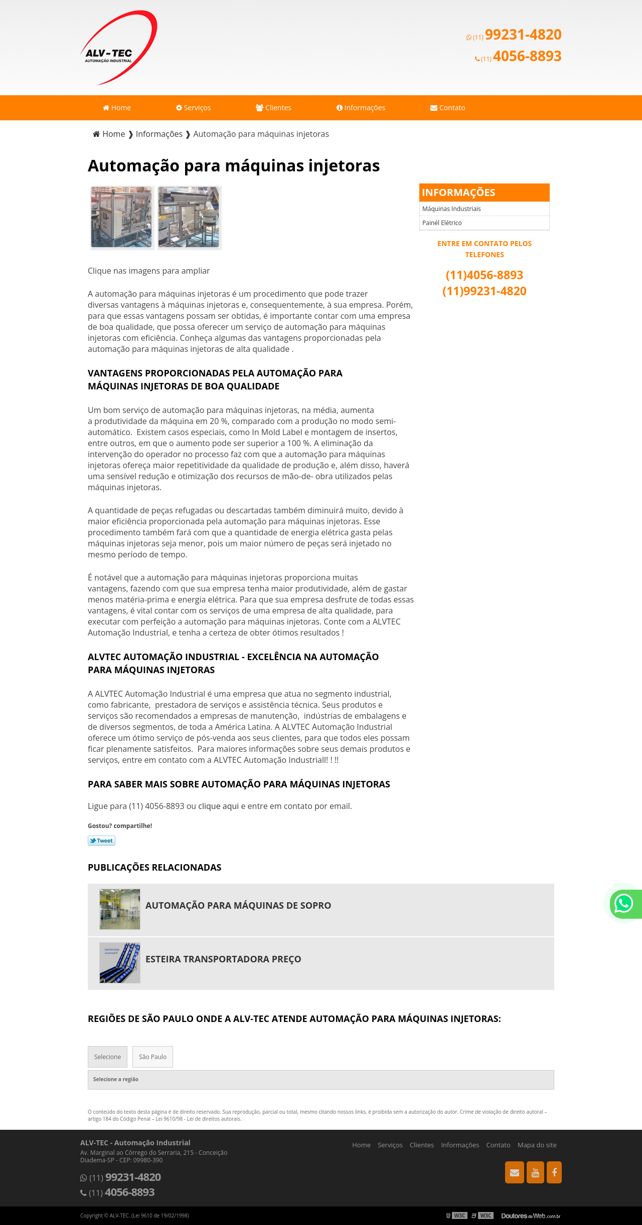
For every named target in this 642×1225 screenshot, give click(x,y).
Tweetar (101, 841)
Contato (447, 107)
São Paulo (153, 1057)
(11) (514, 37)
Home (117, 107)
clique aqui (218, 805)
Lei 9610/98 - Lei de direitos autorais (197, 1118)
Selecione (107, 1057)
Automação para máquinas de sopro (238, 905)
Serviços (193, 107)
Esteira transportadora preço (223, 959)
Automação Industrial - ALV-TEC (118, 47)
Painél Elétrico (442, 223)
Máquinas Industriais (451, 209)
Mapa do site (537, 1144)
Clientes (273, 107)
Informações (361, 107)
